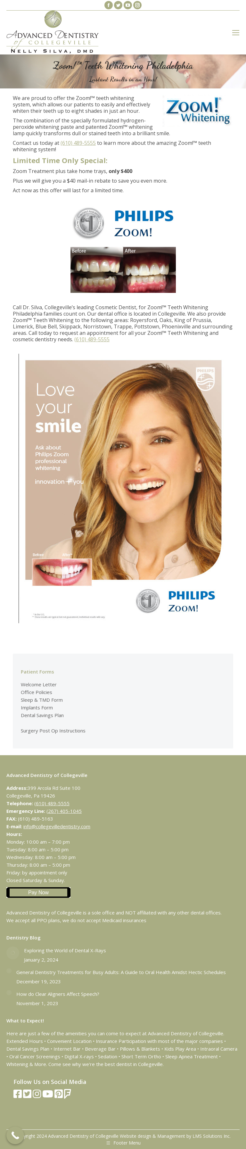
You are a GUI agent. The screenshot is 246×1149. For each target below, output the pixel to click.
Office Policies (36, 692)
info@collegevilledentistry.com (56, 826)
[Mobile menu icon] (236, 33)
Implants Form (37, 707)
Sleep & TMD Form (42, 700)
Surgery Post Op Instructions (53, 730)
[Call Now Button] (15, 1135)
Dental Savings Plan (42, 715)
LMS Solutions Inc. (212, 1136)
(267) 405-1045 (64, 811)
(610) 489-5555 (78, 142)
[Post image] (12, 952)
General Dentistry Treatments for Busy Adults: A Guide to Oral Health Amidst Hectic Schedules (121, 972)
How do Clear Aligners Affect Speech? (57, 994)
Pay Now (38, 892)
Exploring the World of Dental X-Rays (65, 950)
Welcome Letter (39, 684)
